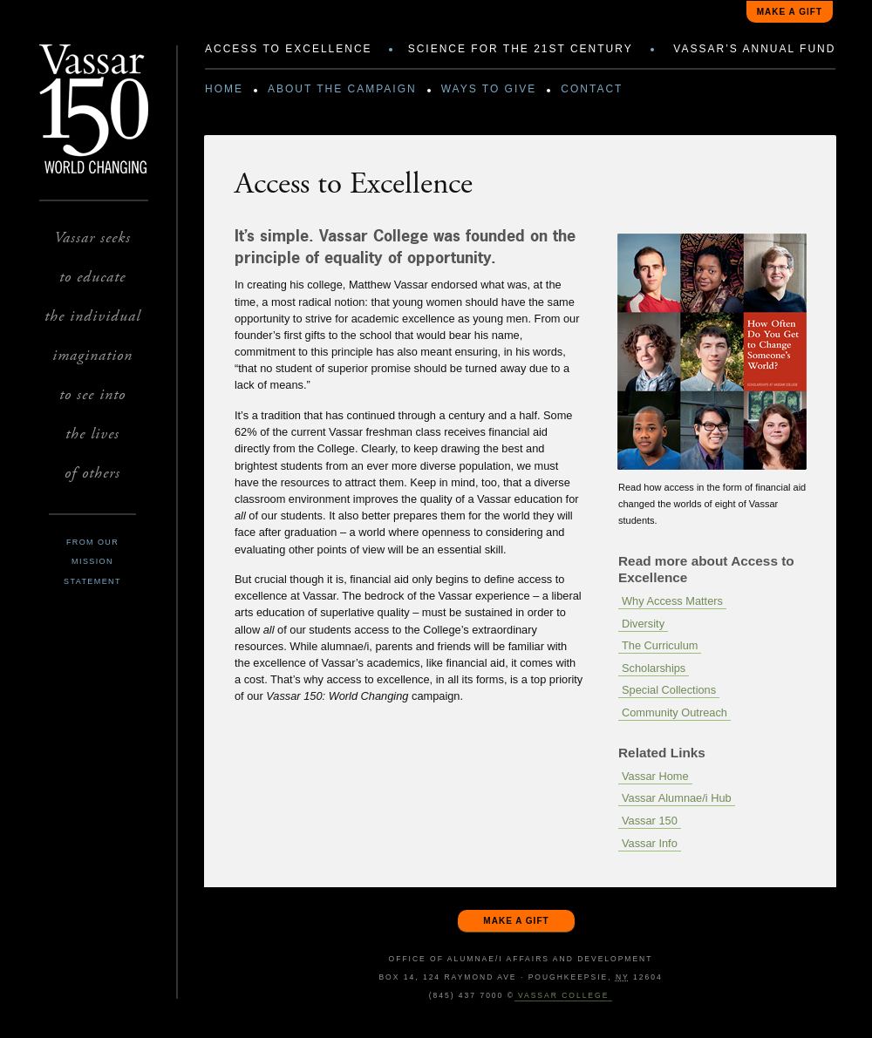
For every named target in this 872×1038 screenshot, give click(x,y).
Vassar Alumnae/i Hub (677, 797)
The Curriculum (660, 645)
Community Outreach (674, 712)
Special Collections (669, 689)
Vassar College (563, 995)
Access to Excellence (288, 49)
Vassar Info (650, 843)
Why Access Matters (672, 600)
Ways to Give (489, 89)
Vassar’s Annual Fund (754, 49)
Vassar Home (655, 776)
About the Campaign (342, 89)
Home (224, 89)
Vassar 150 (650, 820)
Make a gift (789, 12)
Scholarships (653, 668)
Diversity (643, 623)
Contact (592, 89)
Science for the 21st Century (520, 49)
